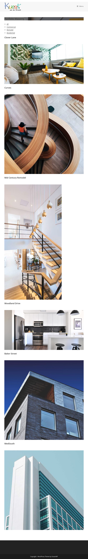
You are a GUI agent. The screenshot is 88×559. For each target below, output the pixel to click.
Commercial (11, 27)
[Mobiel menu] (80, 6)
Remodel (10, 30)
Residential (11, 33)
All (7, 24)
